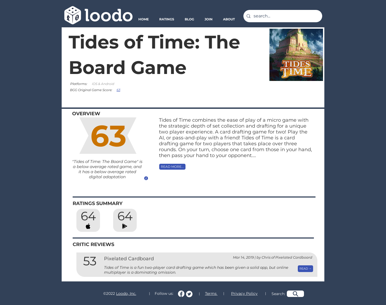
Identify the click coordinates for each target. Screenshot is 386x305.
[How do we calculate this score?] (146, 178)
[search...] (282, 16)
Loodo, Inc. (126, 293)
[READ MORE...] (172, 167)
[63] (119, 90)
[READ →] (305, 268)
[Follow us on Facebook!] (181, 294)
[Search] (295, 294)
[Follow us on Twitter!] (189, 294)
